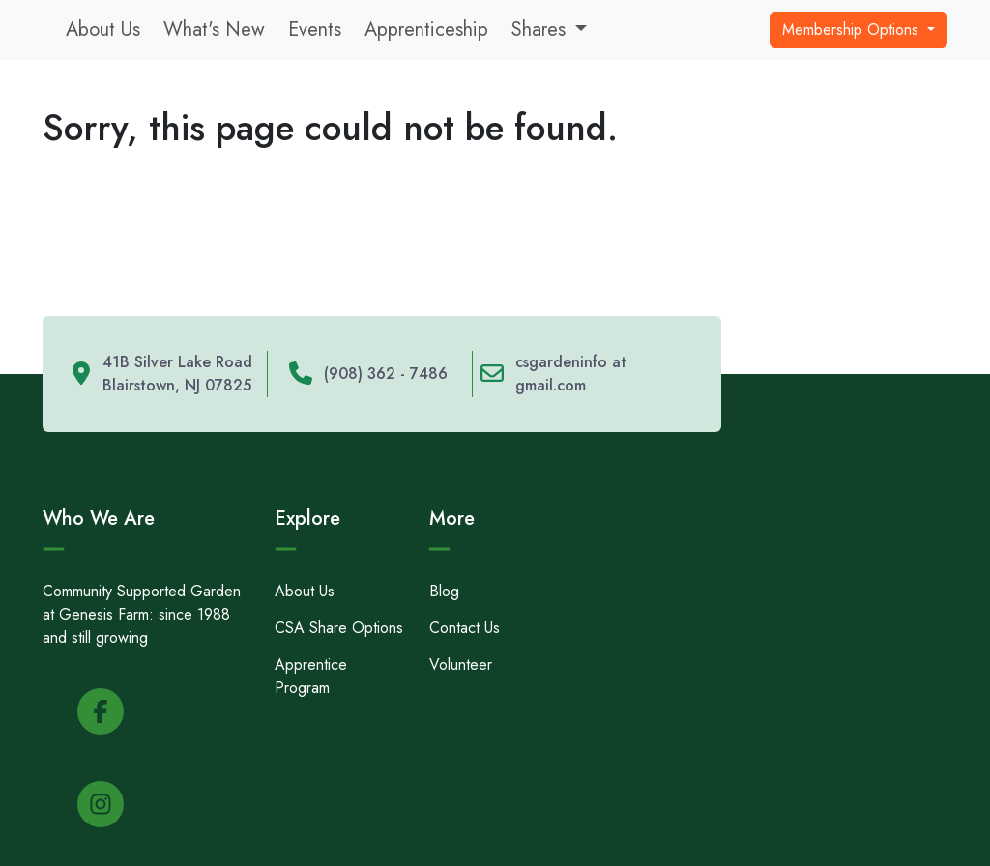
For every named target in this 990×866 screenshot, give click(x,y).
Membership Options (852, 29)
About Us (103, 29)
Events (314, 29)
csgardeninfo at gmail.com (570, 373)
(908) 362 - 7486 (386, 373)
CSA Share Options (339, 628)
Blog (444, 591)
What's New (214, 29)
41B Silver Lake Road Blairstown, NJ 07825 (177, 373)
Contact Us (464, 628)
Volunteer (460, 664)
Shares (538, 29)
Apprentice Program (311, 676)
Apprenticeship (426, 29)
